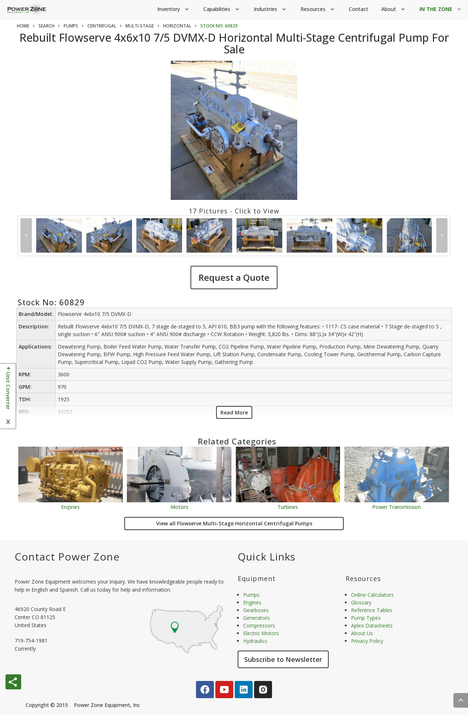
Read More (234, 412)
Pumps (251, 594)
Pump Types (366, 617)
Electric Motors (261, 633)
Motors (179, 506)
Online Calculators (372, 594)
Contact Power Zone (67, 556)
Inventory (173, 9)
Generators (256, 617)
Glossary (361, 602)
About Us (362, 633)
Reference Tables (371, 610)
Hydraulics (255, 640)
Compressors (259, 625)
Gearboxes (256, 610)
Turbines (288, 506)
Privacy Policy (367, 640)
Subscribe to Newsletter (283, 659)
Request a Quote (234, 277)
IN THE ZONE (441, 9)
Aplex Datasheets (372, 625)
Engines (70, 506)
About (393, 9)
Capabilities (222, 9)
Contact (358, 8)
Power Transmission (396, 506)
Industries (270, 9)
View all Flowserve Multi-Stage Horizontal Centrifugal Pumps (234, 523)
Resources (318, 9)
